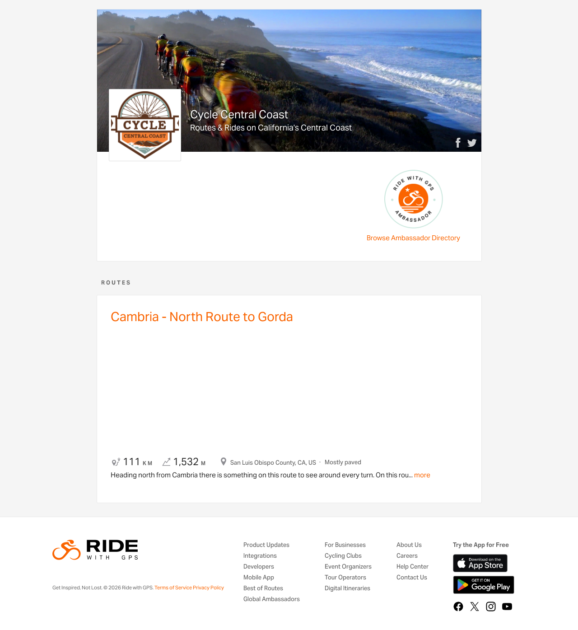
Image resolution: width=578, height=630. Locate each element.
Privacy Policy (208, 587)
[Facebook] (458, 606)
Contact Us (411, 577)
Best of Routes (263, 588)
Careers (407, 556)
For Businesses (345, 545)
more (421, 475)
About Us (409, 545)
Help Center (412, 567)
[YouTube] (507, 606)
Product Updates (266, 545)
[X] (474, 606)
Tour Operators (345, 577)
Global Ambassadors (271, 599)
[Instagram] (490, 606)
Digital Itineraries (347, 588)
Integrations (260, 556)
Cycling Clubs (343, 556)
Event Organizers (348, 567)
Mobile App (258, 577)
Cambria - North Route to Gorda (202, 316)
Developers (258, 567)
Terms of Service (173, 587)
